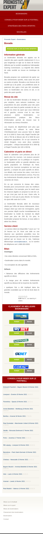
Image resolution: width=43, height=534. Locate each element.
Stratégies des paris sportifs (21, 26)
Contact (6, 519)
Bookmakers (21, 14)
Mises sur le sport (9, 505)
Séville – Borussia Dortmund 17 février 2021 (18, 430)
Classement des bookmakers (13, 512)
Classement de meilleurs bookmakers (21, 308)
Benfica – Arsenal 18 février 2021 (14, 416)
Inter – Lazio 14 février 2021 (12, 474)
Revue (29, 322)
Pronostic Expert (9, 39)
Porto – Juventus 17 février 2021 (14, 438)
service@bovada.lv (20, 242)
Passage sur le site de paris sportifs (22, 49)
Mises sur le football (10, 502)
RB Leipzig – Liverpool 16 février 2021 (16, 445)
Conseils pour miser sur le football (21, 20)
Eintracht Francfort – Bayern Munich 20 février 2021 (20, 387)
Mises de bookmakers (10, 509)
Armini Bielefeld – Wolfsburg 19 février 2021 (18, 409)
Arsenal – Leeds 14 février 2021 (14, 481)
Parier (16, 322)
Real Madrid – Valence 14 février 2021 (16, 488)
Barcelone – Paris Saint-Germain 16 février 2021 (19, 452)
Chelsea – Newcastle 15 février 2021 (15, 459)
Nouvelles (21, 32)
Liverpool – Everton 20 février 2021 (15, 394)
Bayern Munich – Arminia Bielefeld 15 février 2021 (20, 467)
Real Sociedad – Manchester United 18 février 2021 (20, 423)
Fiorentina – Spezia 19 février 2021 (15, 402)
